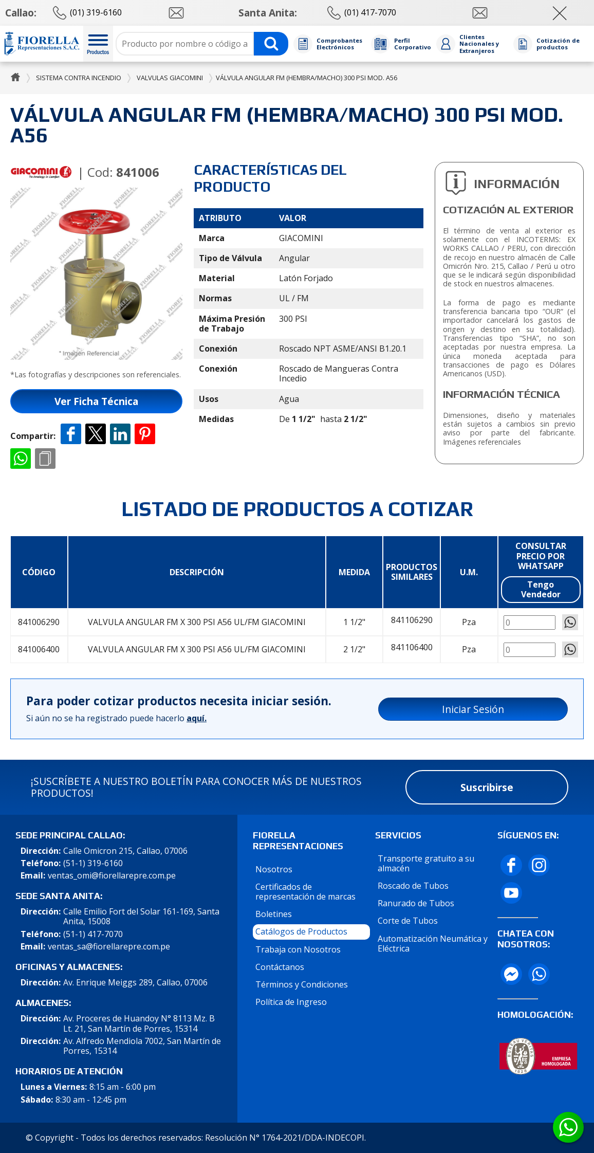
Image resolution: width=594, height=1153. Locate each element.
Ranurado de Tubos (416, 903)
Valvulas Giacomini (170, 77)
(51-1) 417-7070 (93, 934)
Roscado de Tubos (413, 885)
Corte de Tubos (408, 920)
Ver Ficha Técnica (96, 401)
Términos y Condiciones (301, 984)
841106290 (412, 620)
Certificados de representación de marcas (305, 891)
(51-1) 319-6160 (93, 863)
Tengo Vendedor (541, 589)
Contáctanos (279, 967)
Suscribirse (486, 787)
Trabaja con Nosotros (298, 949)
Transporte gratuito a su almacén (426, 863)
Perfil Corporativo (412, 44)
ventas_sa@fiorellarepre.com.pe (109, 946)
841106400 (412, 647)
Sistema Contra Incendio (78, 77)
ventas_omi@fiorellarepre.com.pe (112, 876)
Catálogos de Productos (301, 931)
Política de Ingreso (291, 1002)
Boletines (273, 914)
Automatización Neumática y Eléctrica (433, 943)
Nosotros (273, 869)
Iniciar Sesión (473, 709)
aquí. (197, 718)
